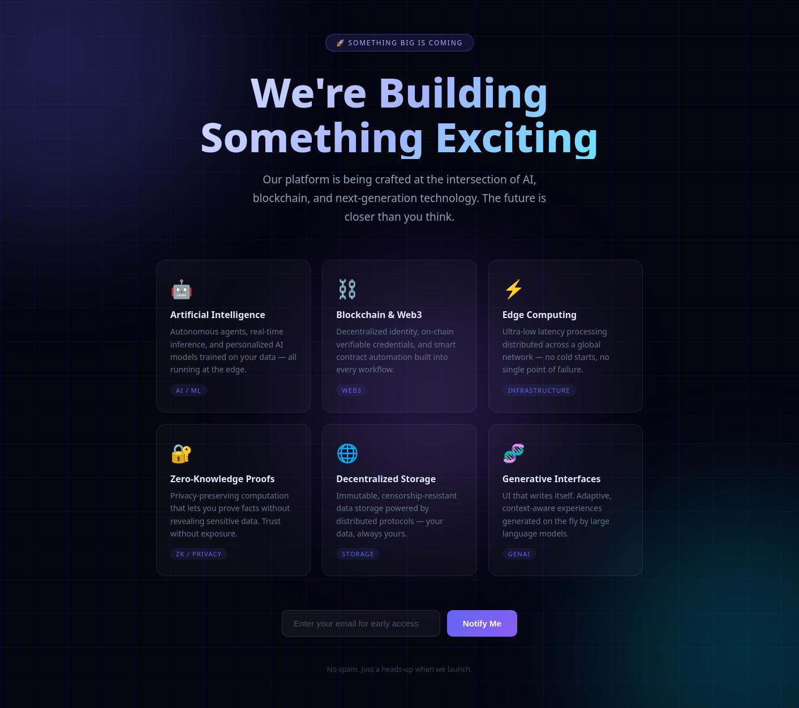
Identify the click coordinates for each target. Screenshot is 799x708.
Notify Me (482, 623)
